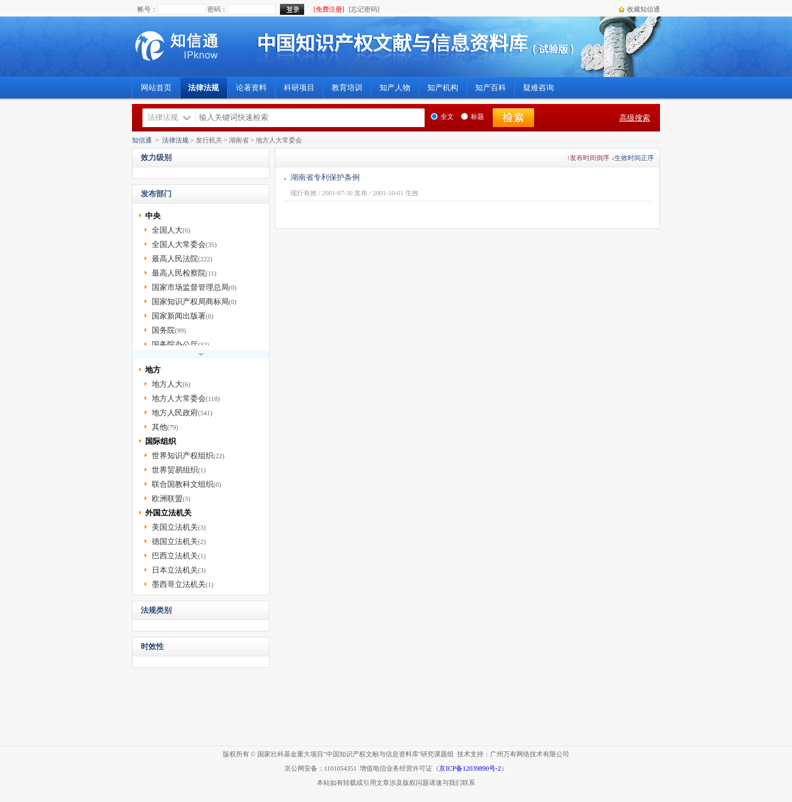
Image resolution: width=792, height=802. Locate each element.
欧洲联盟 (167, 499)
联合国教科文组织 (182, 484)
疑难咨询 (538, 88)
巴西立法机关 (175, 556)
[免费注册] (329, 9)
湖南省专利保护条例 (325, 177)
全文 (442, 116)
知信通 (142, 140)
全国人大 (167, 230)
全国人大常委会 (179, 244)
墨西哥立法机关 (179, 584)
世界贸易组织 (175, 470)
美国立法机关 (175, 527)
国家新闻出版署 (179, 316)
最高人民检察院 (179, 273)
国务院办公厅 (175, 344)
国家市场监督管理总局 (190, 287)
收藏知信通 (643, 9)
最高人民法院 (175, 259)
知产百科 (490, 88)
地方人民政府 (175, 413)
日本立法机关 (175, 570)
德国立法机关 (175, 541)
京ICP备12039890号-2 (470, 768)
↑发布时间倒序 (587, 158)
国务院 (163, 330)
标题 (472, 116)
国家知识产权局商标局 (190, 302)
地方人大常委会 (179, 398)
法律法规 (175, 140)
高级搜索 (634, 118)
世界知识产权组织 (182, 456)
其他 (159, 427)
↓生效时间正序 (632, 158)
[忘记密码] (364, 9)
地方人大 (167, 384)
